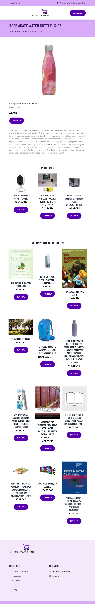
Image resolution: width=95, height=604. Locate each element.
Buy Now (17, 121)
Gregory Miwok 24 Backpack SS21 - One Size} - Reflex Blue (47, 350)
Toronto (63, 3)
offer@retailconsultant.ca (76, 3)
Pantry (23, 103)
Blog (15, 589)
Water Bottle (32, 103)
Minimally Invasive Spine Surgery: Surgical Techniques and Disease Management (74, 503)
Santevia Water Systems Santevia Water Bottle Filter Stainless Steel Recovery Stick (21, 420)
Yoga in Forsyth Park (20, 338)
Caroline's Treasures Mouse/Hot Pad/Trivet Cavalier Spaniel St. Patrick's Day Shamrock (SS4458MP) (21, 489)
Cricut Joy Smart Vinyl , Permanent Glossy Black (47, 279)
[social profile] (19, 3)
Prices (16, 585)
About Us (17, 576)
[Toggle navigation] (12, 13)
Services (17, 580)
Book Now (78, 13)
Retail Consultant (21, 571)
